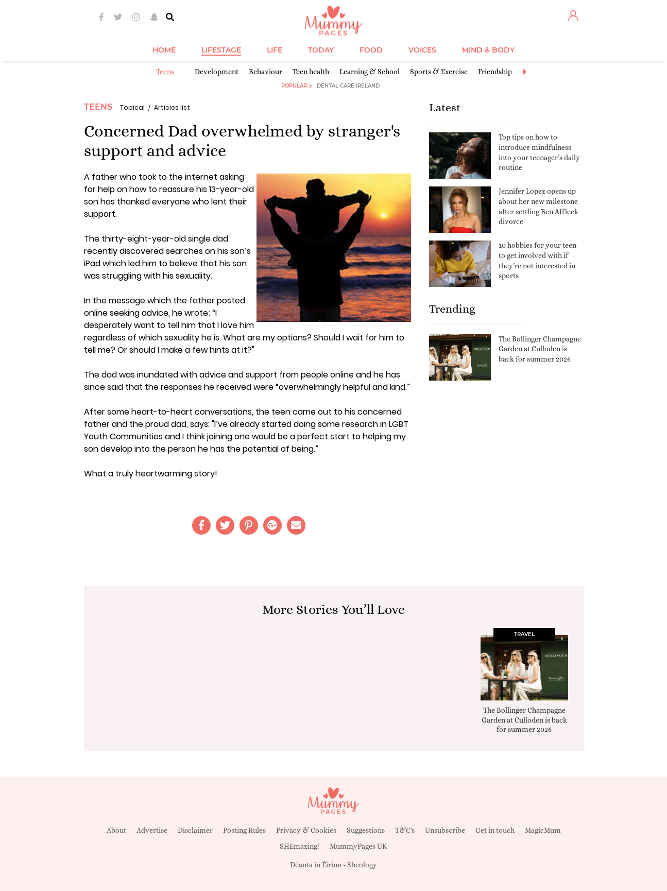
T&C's (405, 830)
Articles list (172, 107)
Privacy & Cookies (306, 830)
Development (216, 71)
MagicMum (543, 830)
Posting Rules (244, 830)
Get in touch (495, 830)
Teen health (311, 71)
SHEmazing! (299, 846)
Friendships (496, 71)
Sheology (362, 865)
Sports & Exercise (439, 71)
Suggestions (366, 830)
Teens (165, 71)
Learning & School (369, 71)
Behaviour (265, 71)
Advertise (151, 830)
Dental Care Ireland (348, 85)
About (116, 830)
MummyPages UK (358, 846)
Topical (132, 107)
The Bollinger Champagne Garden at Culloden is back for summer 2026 (540, 349)
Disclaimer (195, 830)
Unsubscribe (445, 830)
